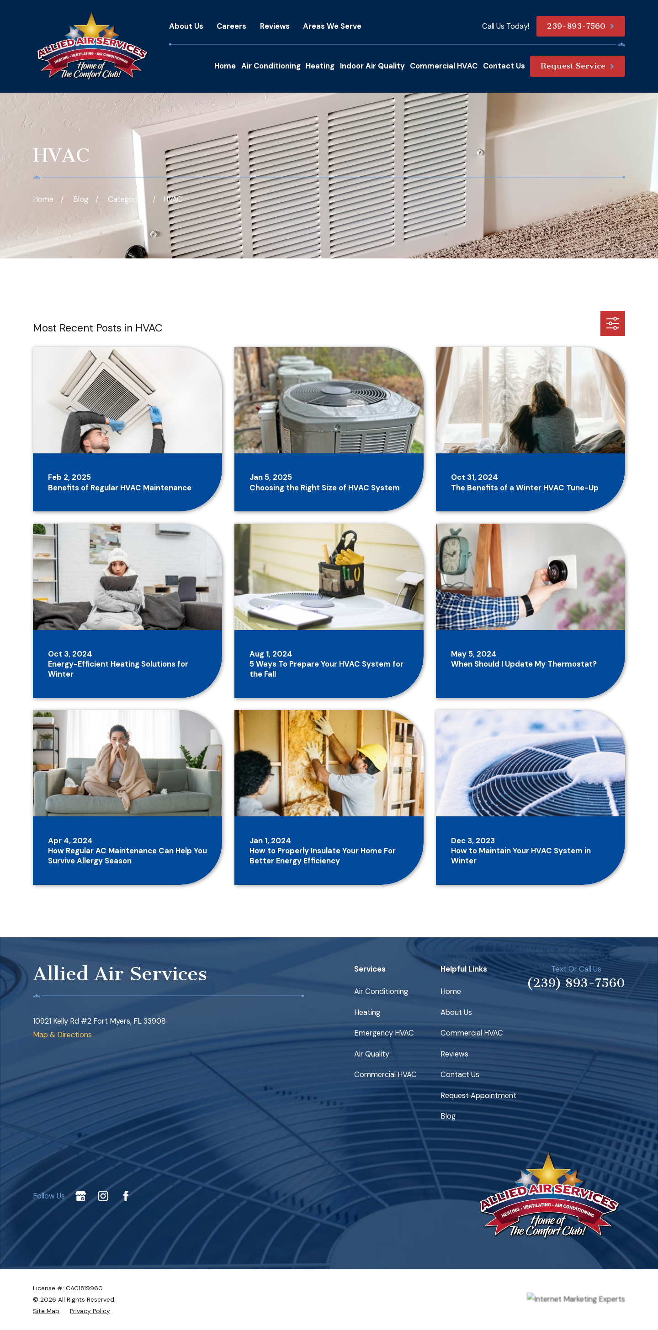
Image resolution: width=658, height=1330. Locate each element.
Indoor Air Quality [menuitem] (372, 66)
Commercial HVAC (385, 1074)
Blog (448, 1116)
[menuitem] (46, 1310)
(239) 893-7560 (576, 983)
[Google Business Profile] (80, 1196)
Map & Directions (62, 1035)
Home (450, 991)
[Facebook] (126, 1196)
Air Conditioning (381, 991)
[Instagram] (103, 1196)
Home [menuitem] (225, 66)
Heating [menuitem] (320, 66)
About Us (186, 26)
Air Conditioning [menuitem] (271, 66)
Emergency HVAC (384, 1033)
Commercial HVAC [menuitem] (444, 66)
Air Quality (371, 1054)
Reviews (275, 26)
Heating (367, 1012)
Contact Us (459, 1074)
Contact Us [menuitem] (504, 66)
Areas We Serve (332, 26)
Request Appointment (478, 1095)
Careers (231, 26)
